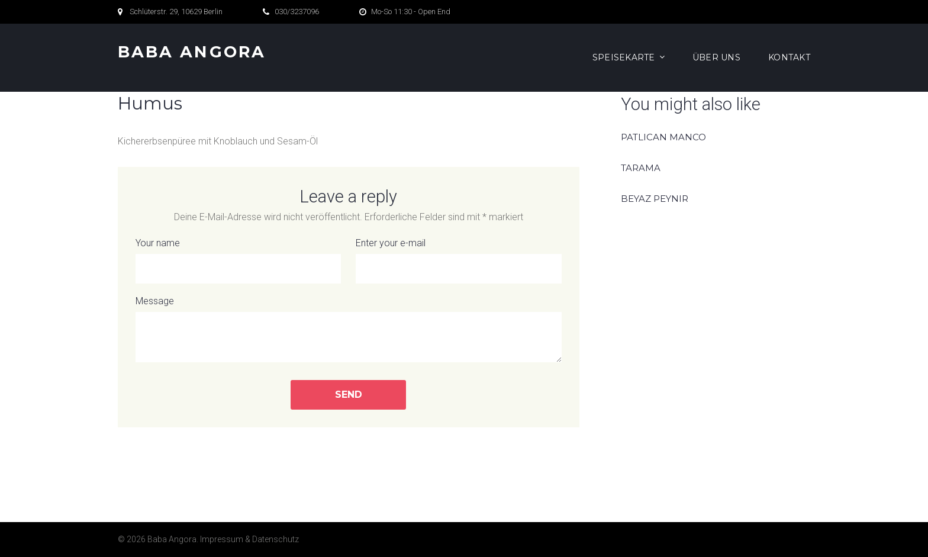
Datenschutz (275, 539)
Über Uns (716, 57)
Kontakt (789, 57)
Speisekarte (623, 57)
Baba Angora (192, 52)
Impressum (221, 539)
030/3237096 (297, 11)
